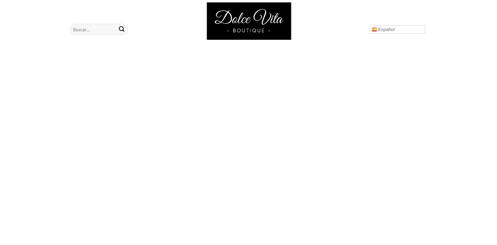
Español (383, 29)
